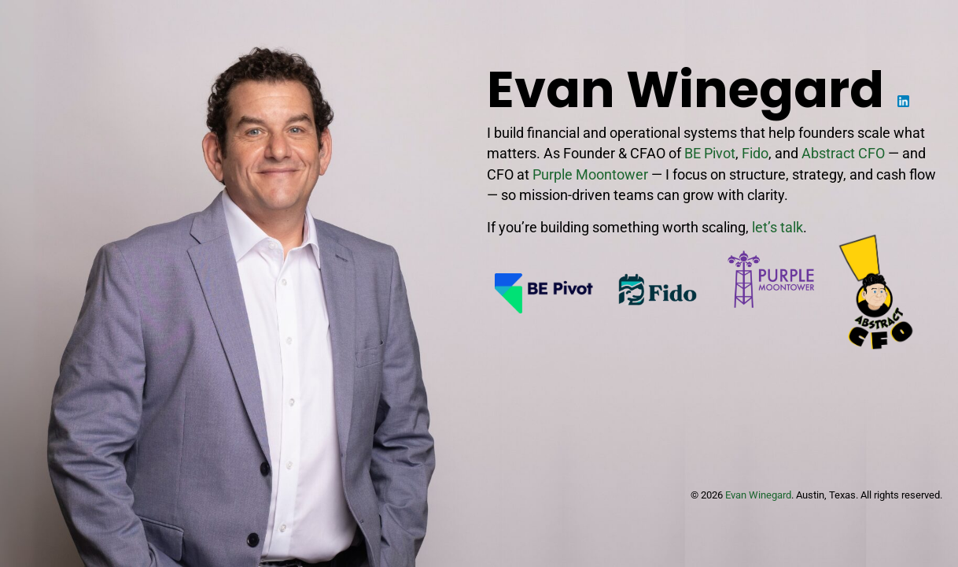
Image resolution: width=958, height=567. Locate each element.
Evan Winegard (758, 495)
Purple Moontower (590, 175)
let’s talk (777, 227)
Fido (755, 153)
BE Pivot (709, 153)
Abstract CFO (843, 153)
